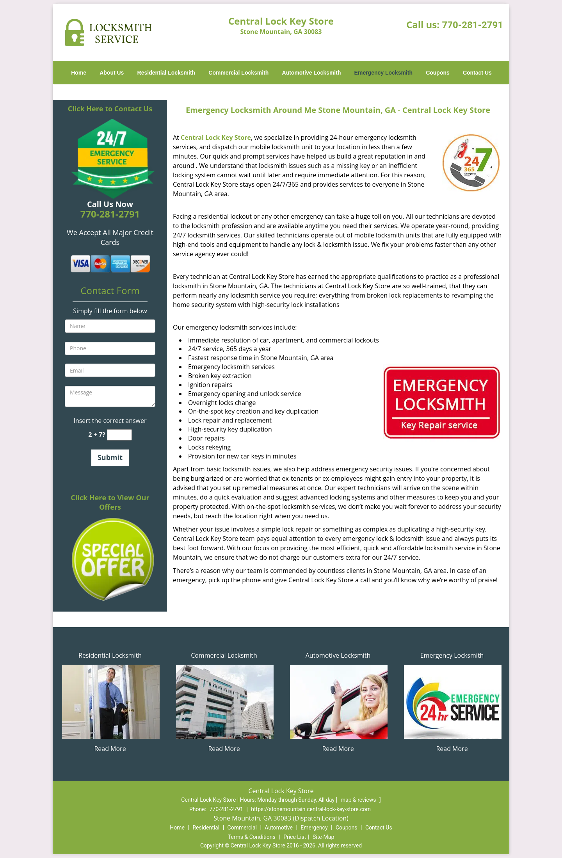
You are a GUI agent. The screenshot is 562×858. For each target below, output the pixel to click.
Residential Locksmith (166, 73)
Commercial (242, 827)
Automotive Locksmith (311, 73)
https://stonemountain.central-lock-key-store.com (311, 809)
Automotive (279, 827)
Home (78, 73)
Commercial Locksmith (238, 73)
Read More (110, 748)
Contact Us (477, 73)
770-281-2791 (472, 25)
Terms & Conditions (252, 837)
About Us (112, 73)
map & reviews (359, 800)
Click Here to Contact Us (110, 108)
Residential (205, 827)
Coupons (438, 73)
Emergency (314, 827)
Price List (294, 837)
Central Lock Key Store (216, 137)
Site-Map (323, 837)
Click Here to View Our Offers (110, 502)
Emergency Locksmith (383, 73)
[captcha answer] (119, 435)
